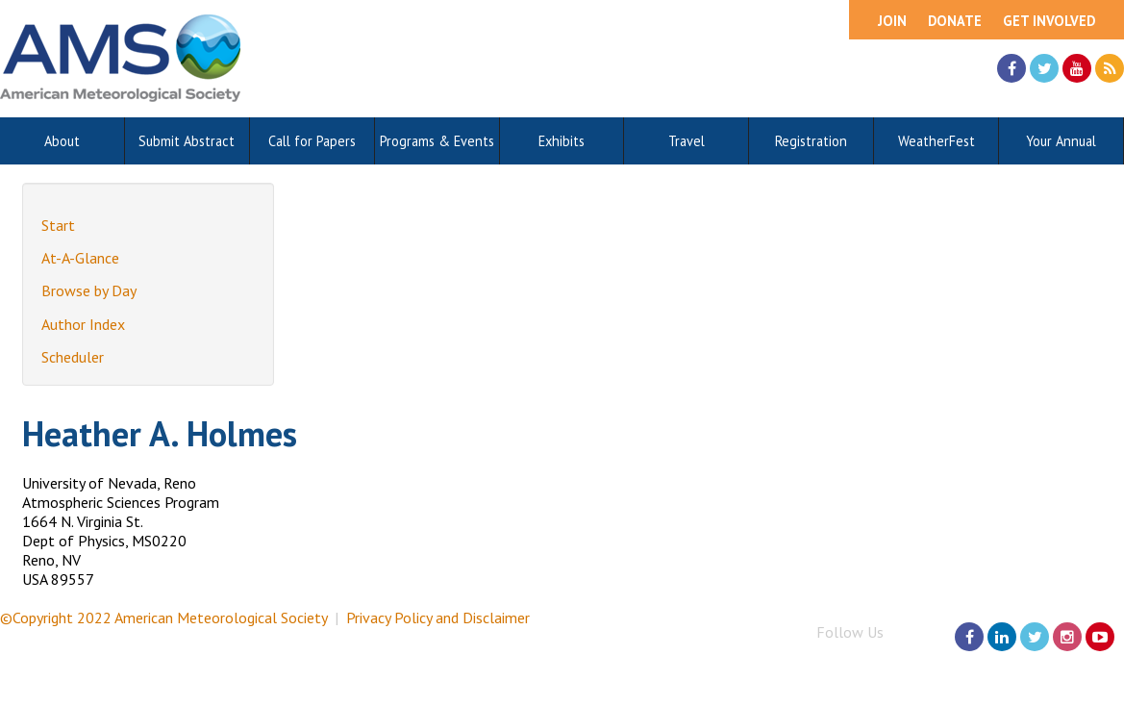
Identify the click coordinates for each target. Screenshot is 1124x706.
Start (58, 225)
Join (892, 21)
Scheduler (72, 356)
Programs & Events (437, 141)
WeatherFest (936, 141)
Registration (811, 141)
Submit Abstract (186, 141)
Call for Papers (312, 141)
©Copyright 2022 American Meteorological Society (163, 617)
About (62, 141)
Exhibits (561, 141)
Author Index (83, 324)
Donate (955, 21)
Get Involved (1049, 21)
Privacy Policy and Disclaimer (438, 617)
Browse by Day (89, 290)
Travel (686, 141)
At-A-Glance (80, 257)
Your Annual (1061, 141)
